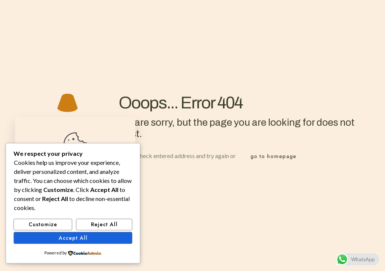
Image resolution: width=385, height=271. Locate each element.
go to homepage (273, 156)
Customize (43, 224)
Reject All (104, 224)
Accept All (73, 238)
